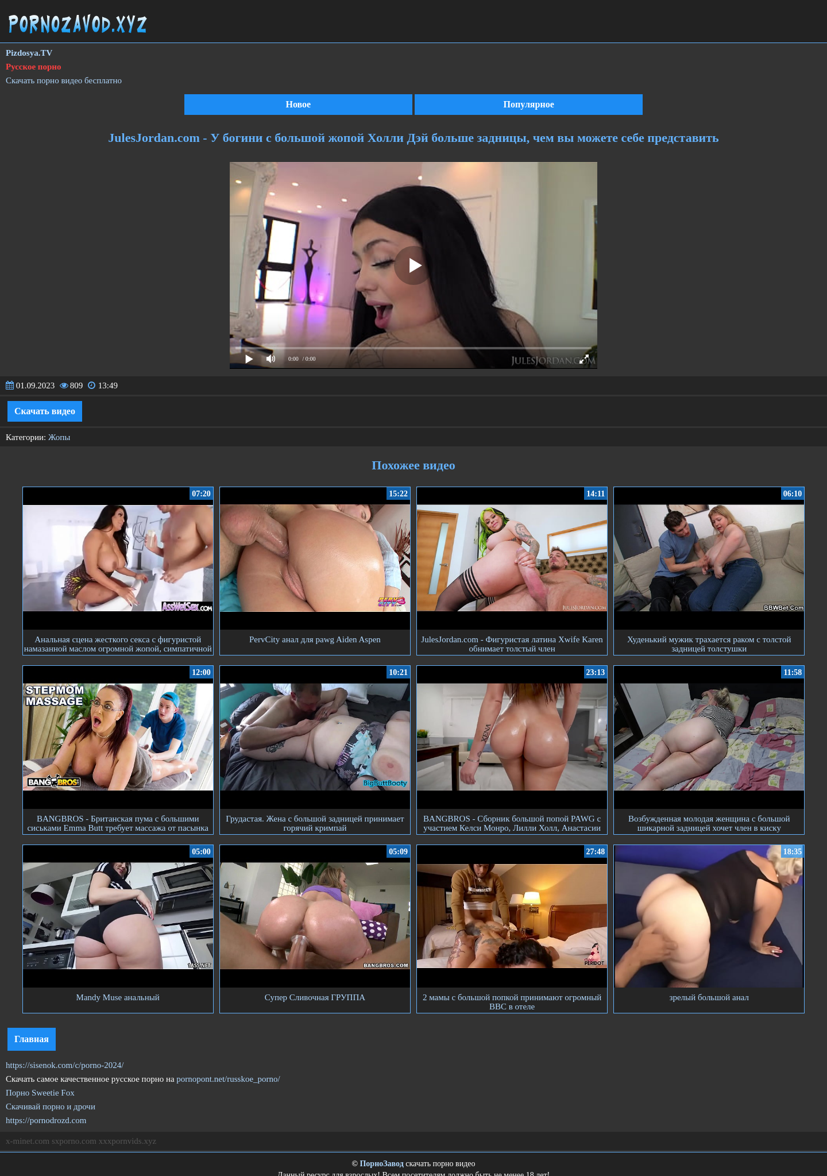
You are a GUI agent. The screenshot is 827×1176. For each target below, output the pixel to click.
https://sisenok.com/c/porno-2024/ (64, 1065)
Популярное (529, 104)
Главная (31, 1039)
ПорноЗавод (381, 1163)
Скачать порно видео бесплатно (64, 80)
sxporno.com (74, 1141)
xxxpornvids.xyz (127, 1141)
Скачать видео (44, 411)
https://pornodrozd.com (46, 1120)
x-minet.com (27, 1141)
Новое (298, 104)
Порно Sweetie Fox (40, 1092)
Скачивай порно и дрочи (50, 1106)
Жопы (59, 437)
